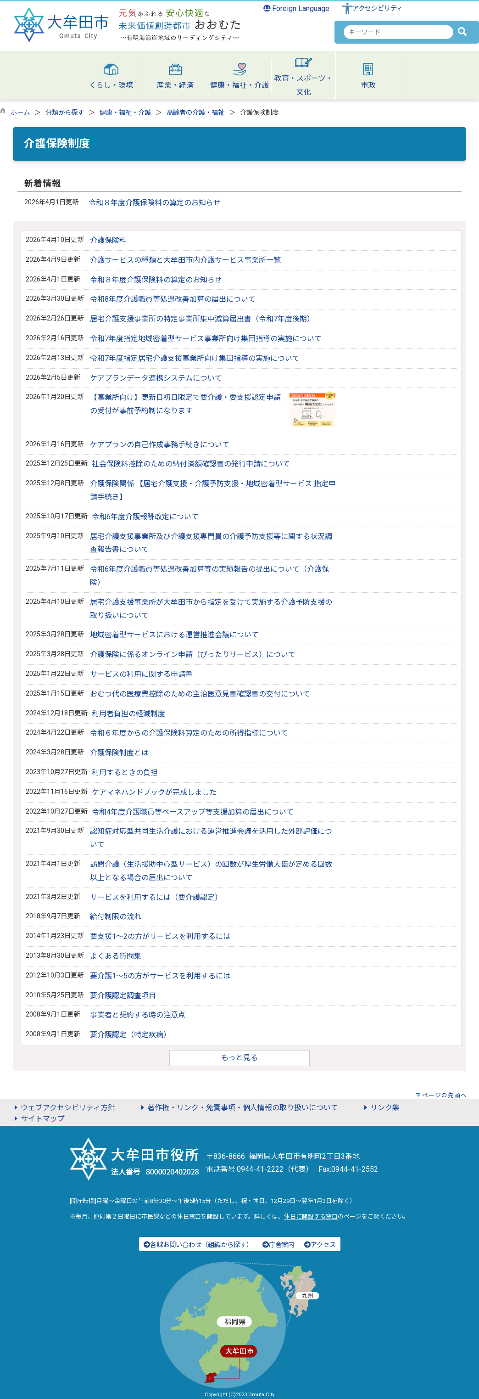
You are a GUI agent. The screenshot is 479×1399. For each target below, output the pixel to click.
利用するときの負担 (125, 772)
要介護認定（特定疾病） (130, 1034)
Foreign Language (296, 8)
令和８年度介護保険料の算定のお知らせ (155, 202)
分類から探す (64, 113)
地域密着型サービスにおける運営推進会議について (174, 634)
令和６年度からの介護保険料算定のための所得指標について (189, 733)
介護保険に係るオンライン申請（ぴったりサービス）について (192, 654)
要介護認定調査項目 (123, 995)
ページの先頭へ (444, 1095)
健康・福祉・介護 (125, 113)
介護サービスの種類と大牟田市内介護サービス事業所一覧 (185, 260)
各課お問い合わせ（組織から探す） (198, 1245)
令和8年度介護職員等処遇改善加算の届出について (173, 299)
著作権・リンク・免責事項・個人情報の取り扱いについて (238, 1107)
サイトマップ (38, 1118)
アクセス (320, 1245)
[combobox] (398, 32)
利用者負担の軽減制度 (128, 713)
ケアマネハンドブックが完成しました (154, 792)
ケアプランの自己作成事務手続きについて (159, 444)
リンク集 (380, 1107)
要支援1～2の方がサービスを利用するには (160, 936)
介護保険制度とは (119, 752)
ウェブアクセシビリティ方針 (63, 1107)
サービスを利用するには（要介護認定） (156, 897)
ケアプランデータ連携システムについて (156, 378)
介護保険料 (108, 240)
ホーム (20, 113)
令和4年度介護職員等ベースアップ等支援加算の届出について (193, 812)
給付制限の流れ (115, 916)
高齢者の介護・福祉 (195, 113)
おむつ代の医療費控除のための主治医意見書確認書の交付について (200, 694)
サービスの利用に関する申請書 (141, 674)
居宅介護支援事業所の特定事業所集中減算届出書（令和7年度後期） (202, 319)
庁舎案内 (278, 1245)
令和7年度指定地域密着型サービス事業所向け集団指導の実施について (206, 338)
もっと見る (239, 1057)
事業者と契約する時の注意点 (137, 1015)
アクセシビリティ (377, 8)
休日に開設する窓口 (311, 1216)
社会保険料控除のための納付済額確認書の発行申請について (191, 464)
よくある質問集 (115, 956)
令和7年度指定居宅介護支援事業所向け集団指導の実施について (195, 358)
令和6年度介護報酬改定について (145, 516)
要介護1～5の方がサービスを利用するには (160, 976)
